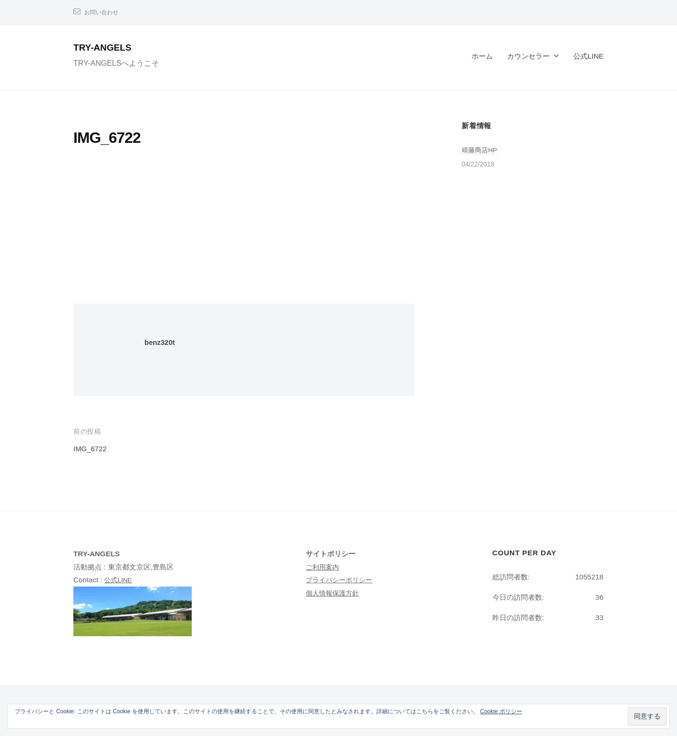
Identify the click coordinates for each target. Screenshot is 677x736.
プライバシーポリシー (341, 580)
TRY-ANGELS (107, 47)
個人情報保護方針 (334, 593)
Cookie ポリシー (501, 711)
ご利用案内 (323, 567)
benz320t (161, 342)
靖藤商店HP (481, 150)
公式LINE (588, 56)
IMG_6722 (92, 448)
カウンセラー (528, 56)
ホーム (482, 56)
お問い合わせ (104, 12)
